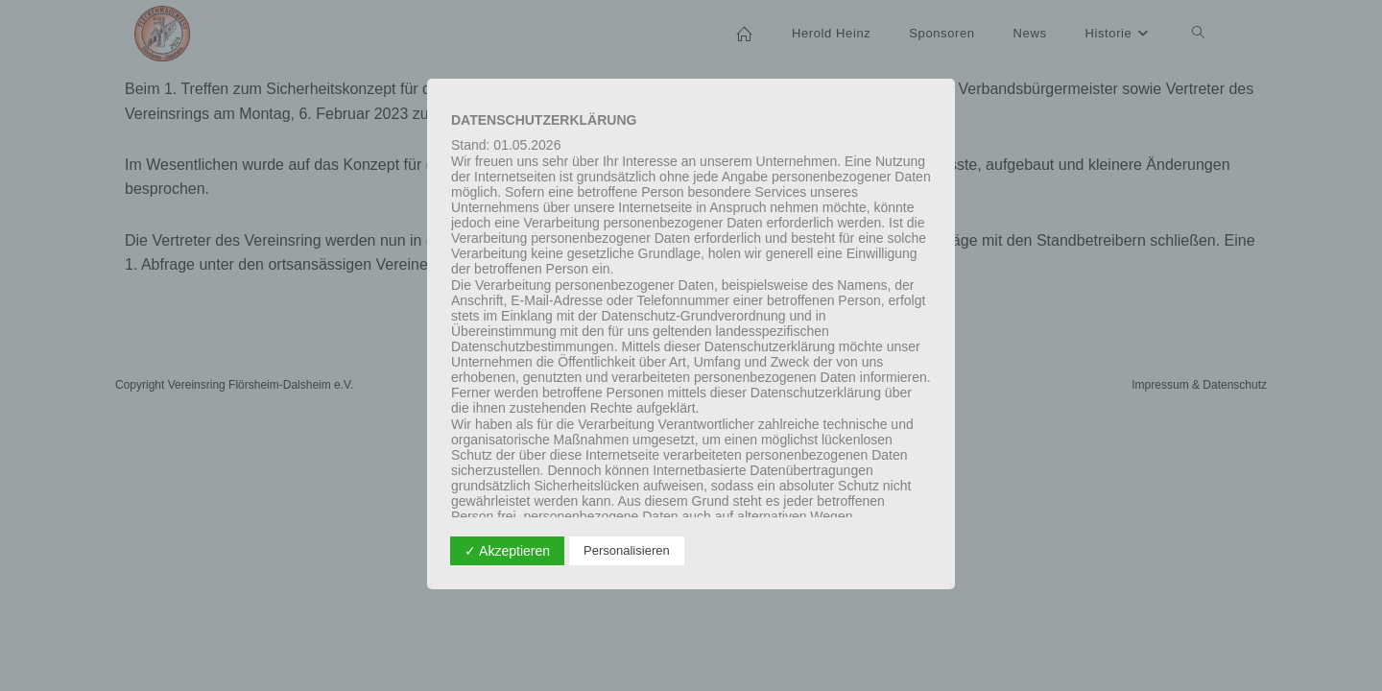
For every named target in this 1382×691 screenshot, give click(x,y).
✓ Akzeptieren (507, 551)
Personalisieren (627, 550)
